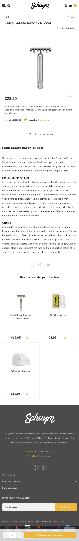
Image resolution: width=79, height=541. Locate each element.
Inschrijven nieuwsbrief (16, 497)
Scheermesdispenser (21, 371)
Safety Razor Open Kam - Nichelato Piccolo (21, 316)
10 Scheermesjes (58, 315)
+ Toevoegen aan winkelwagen (49, 535)
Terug (69, 17)
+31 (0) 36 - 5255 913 (44, 451)
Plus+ (61, 521)
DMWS (54, 521)
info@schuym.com (42, 456)
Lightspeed (35, 521)
